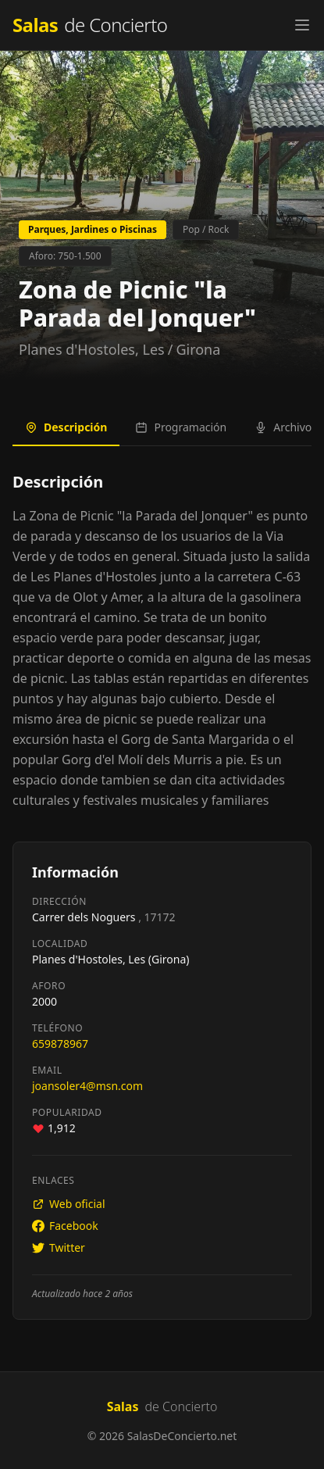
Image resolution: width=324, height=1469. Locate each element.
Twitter (58, 1247)
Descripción (66, 427)
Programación (180, 427)
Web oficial (68, 1203)
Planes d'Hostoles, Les (92, 349)
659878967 (60, 1043)
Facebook (65, 1225)
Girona (198, 349)
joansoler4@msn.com (87, 1085)
